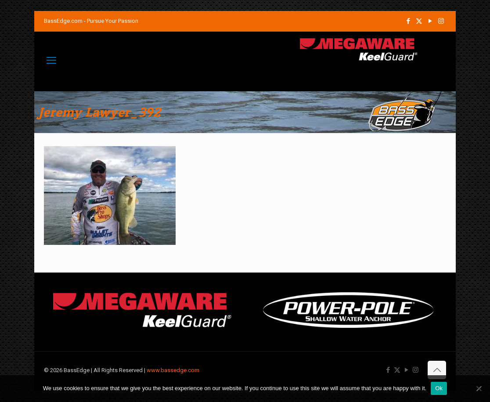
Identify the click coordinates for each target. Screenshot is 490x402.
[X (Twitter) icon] (419, 21)
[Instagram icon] (441, 21)
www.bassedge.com (173, 370)
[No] (479, 388)
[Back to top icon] (437, 370)
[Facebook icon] (408, 21)
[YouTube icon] (430, 21)
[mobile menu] (51, 60)
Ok (439, 388)
